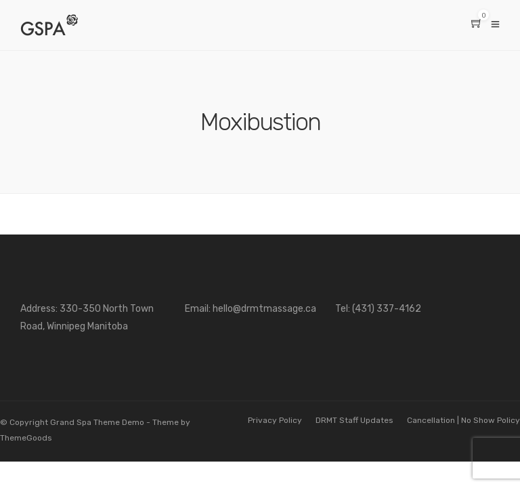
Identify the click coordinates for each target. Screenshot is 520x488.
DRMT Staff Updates (354, 420)
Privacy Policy (275, 420)
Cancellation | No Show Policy (463, 420)
